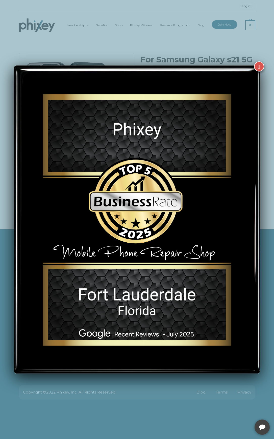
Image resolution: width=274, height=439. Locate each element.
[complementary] (237, 411)
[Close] (259, 66)
